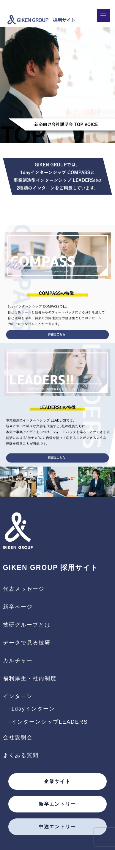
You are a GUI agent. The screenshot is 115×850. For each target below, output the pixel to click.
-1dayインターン (32, 709)
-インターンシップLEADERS (48, 722)
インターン (18, 696)
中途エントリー (57, 826)
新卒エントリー (57, 804)
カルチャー (18, 660)
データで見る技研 (27, 643)
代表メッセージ (24, 589)
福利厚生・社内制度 (29, 678)
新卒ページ (18, 607)
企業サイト (57, 781)
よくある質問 (21, 755)
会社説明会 (18, 737)
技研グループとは (27, 625)
